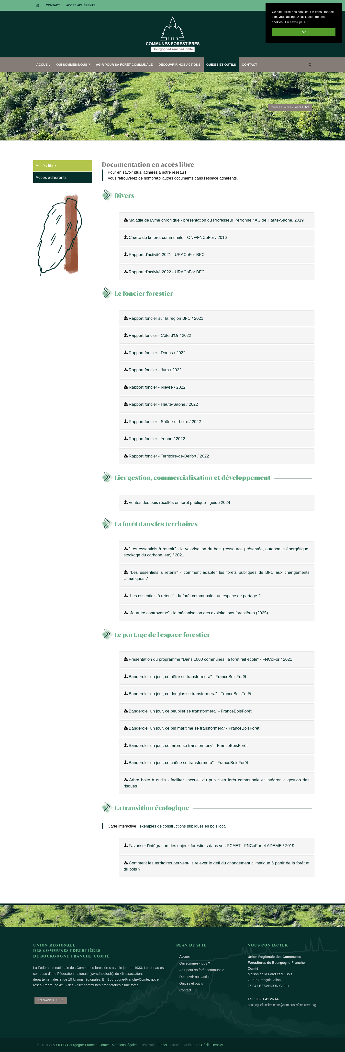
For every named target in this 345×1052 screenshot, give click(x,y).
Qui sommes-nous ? (73, 64)
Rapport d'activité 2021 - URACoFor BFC (166, 254)
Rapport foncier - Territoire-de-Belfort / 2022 (169, 456)
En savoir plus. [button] (295, 22)
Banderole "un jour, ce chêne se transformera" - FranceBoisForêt (188, 762)
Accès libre (46, 165)
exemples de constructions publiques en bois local (182, 826)
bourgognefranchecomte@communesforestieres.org (282, 1005)
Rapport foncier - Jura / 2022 (155, 370)
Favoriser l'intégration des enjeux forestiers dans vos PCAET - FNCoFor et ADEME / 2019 (211, 845)
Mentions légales (124, 1045)
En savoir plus (51, 1000)
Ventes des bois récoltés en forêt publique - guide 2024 (179, 502)
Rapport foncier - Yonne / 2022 (157, 438)
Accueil (43, 64)
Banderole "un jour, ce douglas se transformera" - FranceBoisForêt (190, 693)
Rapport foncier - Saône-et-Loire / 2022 (165, 421)
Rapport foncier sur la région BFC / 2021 (166, 318)
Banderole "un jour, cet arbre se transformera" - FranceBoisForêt (188, 745)
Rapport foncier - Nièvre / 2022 (157, 387)
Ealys (162, 1045)
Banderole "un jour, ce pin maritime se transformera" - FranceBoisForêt (194, 728)
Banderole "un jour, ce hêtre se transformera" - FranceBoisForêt (187, 676)
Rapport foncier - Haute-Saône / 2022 (163, 404)
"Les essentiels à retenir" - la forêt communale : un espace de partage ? (194, 596)
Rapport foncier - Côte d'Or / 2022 (160, 335)
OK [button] (303, 32)
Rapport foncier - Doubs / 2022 (157, 353)
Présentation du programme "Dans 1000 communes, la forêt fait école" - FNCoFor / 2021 (210, 659)
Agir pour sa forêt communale (124, 64)
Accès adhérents (80, 5)
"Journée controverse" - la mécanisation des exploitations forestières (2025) (198, 613)
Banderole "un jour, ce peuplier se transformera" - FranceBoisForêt (190, 711)
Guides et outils (221, 64)
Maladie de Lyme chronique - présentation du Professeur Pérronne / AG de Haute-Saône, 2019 (216, 220)
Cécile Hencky (212, 1045)
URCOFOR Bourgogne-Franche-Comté (79, 1045)
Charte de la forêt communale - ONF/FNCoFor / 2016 (178, 237)
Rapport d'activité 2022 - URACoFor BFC (166, 272)
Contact (53, 5)
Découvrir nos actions (179, 64)
